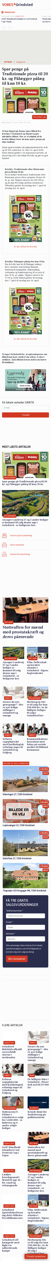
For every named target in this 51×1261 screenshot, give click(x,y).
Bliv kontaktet (16, 958)
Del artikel (39, 117)
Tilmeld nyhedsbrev (36, 1256)
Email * (9, 922)
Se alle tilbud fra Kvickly (25, 246)
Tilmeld (25, 415)
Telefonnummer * (14, 910)
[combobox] (7, 939)
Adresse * (10, 933)
